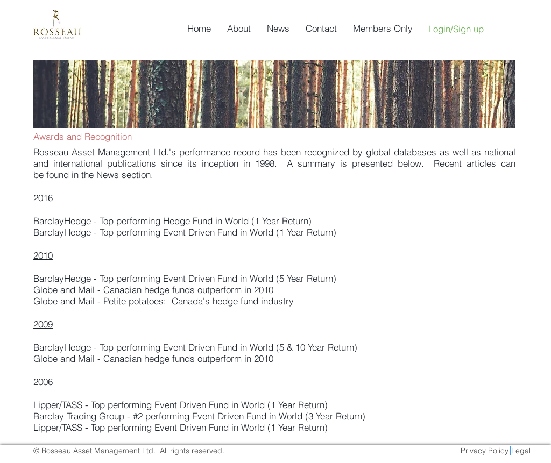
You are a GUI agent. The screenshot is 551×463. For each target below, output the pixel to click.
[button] (239, 28)
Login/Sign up (456, 28)
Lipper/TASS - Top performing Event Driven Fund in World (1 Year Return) (180, 404)
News (107, 174)
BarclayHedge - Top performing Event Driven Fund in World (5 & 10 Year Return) (195, 347)
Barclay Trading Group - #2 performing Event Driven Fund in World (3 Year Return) (199, 416)
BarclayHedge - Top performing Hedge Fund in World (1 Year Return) (172, 220)
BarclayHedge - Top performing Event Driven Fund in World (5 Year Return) (184, 278)
